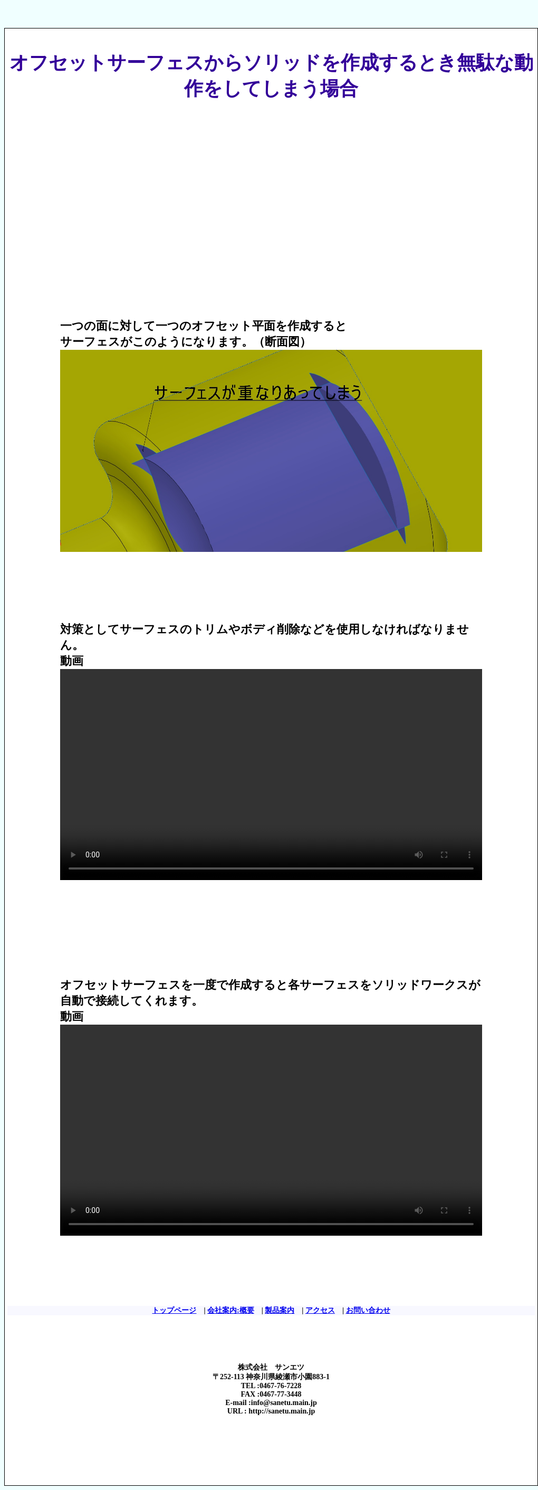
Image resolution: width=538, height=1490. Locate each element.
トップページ (174, 1310)
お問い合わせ (368, 1310)
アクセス (320, 1310)
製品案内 (279, 1310)
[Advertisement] (189, 195)
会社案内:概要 (230, 1310)
